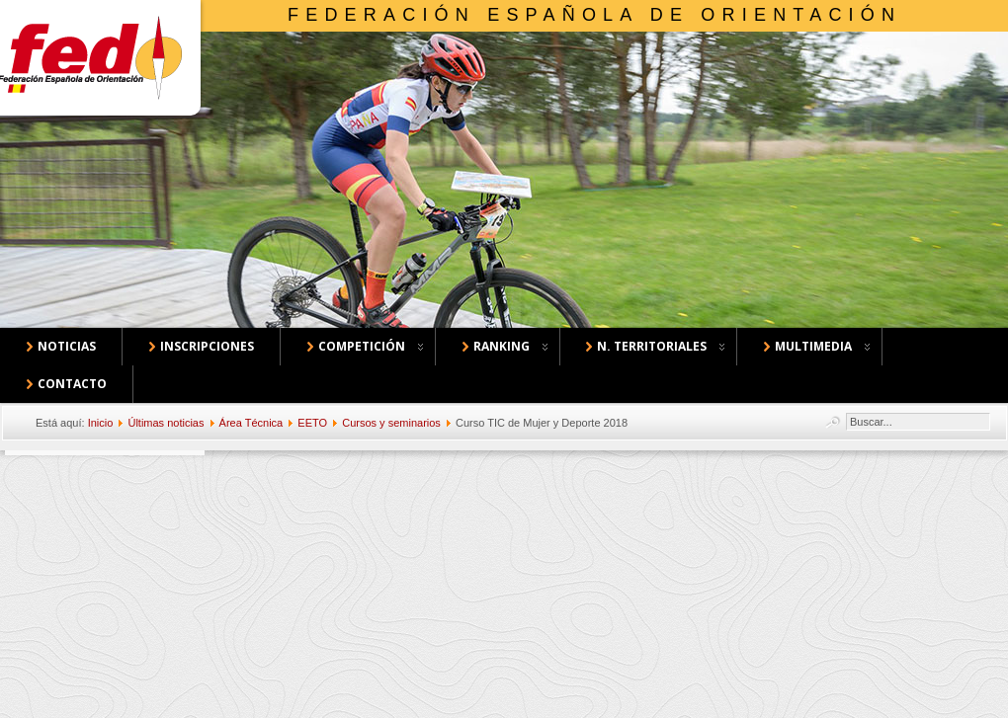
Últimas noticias (165, 423)
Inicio (101, 423)
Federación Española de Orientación (594, 15)
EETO (312, 423)
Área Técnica (251, 423)
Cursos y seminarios (391, 423)
